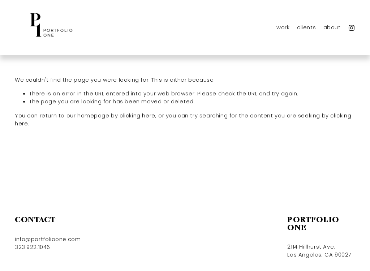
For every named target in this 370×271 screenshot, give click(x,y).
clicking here (137, 115)
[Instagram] (351, 27)
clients (306, 27)
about (332, 27)
